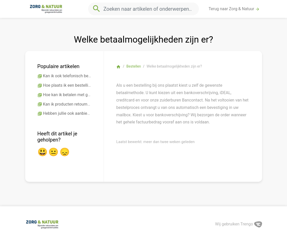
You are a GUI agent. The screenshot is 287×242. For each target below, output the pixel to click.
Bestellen (133, 66)
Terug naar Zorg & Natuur (234, 8)
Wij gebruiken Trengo (238, 224)
